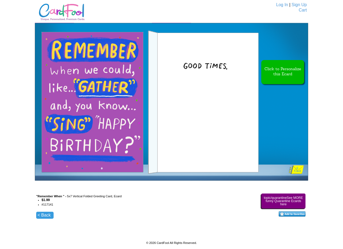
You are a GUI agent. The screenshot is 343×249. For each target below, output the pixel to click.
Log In (282, 4)
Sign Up (299, 4)
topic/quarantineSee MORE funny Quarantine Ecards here (283, 201)
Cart (303, 10)
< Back (44, 215)
